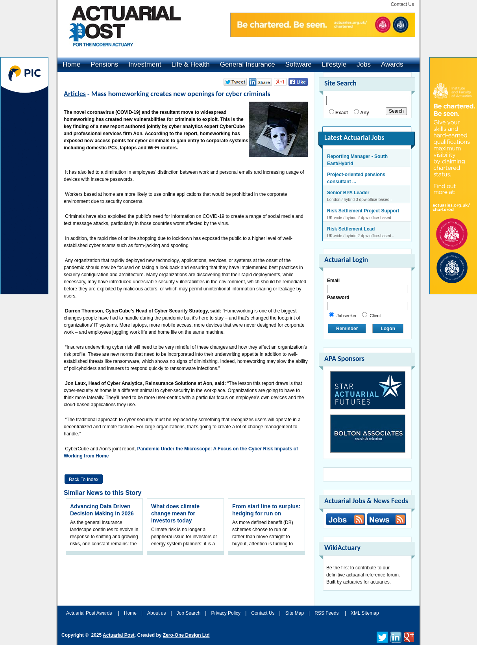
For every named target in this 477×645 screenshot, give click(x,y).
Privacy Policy (225, 613)
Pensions (104, 64)
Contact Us (402, 4)
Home (71, 64)
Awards (392, 64)
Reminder (347, 328)
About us (156, 613)
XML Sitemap (365, 613)
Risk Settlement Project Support (363, 211)
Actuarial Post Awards (89, 613)
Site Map (294, 613)
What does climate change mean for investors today (175, 513)
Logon (388, 328)
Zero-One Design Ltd (186, 635)
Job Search (189, 613)
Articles (75, 93)
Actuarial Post (119, 635)
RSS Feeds (326, 613)
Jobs (364, 64)
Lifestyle (334, 64)
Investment (144, 64)
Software (298, 64)
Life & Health (190, 64)
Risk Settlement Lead (351, 229)
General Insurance (247, 64)
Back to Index (83, 479)
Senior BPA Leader (348, 192)
